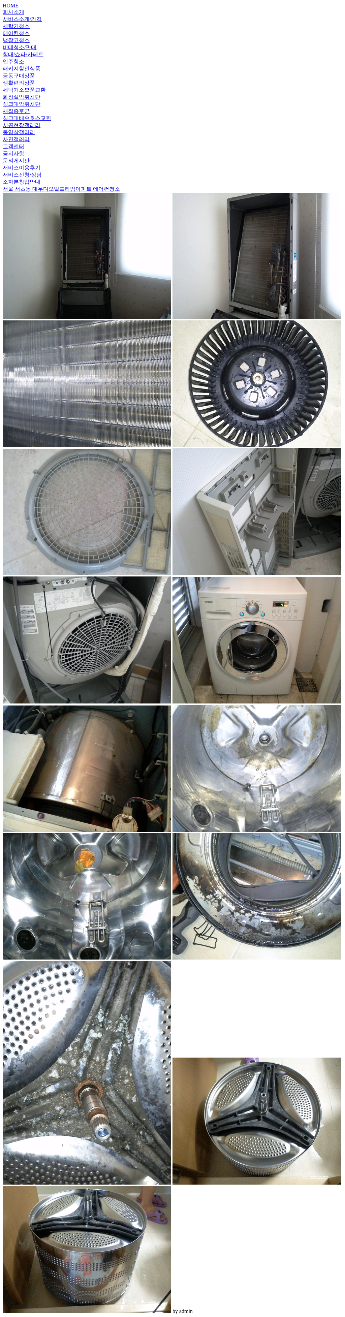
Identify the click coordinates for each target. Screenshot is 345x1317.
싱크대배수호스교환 (27, 118)
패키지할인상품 (21, 68)
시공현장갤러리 (21, 125)
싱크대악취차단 (21, 104)
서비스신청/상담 (22, 175)
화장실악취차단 (21, 97)
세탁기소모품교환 (24, 90)
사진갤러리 (16, 139)
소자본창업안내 (21, 182)
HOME (11, 5)
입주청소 (13, 61)
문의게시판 (16, 160)
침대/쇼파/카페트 (23, 54)
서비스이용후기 (21, 167)
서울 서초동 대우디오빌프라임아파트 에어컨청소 (61, 189)
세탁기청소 (16, 26)
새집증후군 (16, 111)
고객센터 (13, 146)
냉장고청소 (16, 40)
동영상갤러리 (19, 132)
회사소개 (13, 12)
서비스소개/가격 (22, 19)
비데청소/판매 (19, 47)
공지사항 (13, 153)
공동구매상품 (19, 76)
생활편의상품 (19, 83)
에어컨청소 (16, 33)
